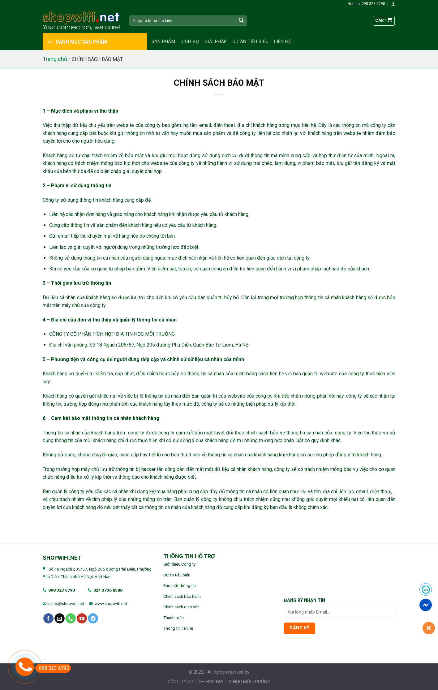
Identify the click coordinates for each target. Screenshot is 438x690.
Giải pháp (215, 41)
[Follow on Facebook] (48, 618)
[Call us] (71, 618)
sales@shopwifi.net (66, 603)
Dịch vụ (190, 41)
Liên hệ (282, 41)
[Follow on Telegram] (93, 618)
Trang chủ (55, 59)
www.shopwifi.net (111, 603)
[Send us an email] (59, 618)
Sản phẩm (163, 41)
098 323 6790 (61, 590)
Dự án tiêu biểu (251, 41)
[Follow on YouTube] (82, 618)
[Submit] (241, 20)
